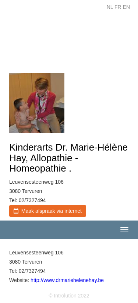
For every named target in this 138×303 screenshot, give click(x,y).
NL (110, 7)
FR (117, 7)
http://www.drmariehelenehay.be (67, 280)
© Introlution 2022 (69, 296)
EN (126, 7)
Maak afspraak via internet (48, 211)
